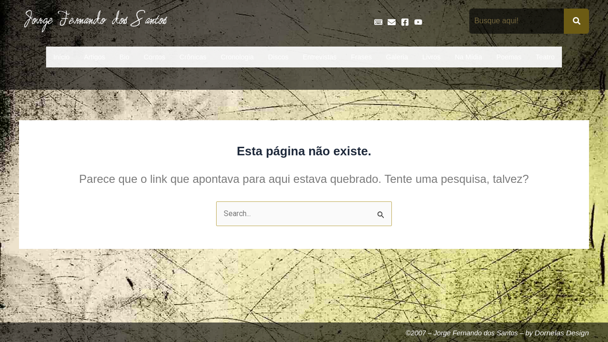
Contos (154, 57)
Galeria (397, 57)
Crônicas (193, 57)
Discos (278, 57)
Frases (361, 57)
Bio (124, 57)
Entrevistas (319, 57)
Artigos (94, 57)
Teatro (545, 57)
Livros (431, 57)
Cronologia (237, 57)
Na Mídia (468, 57)
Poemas (509, 57)
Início (61, 57)
